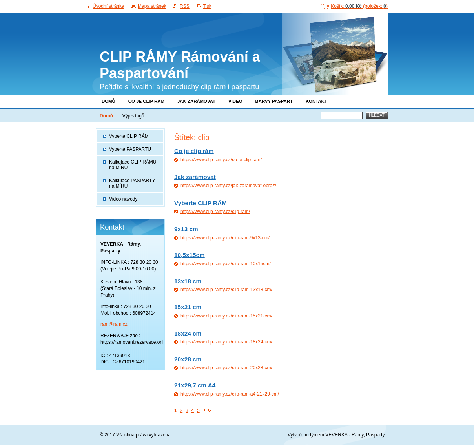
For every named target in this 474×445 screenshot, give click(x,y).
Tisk (207, 6)
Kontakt (316, 101)
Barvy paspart (274, 101)
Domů (108, 101)
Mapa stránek (152, 6)
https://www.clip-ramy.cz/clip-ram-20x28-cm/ (226, 367)
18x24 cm (187, 333)
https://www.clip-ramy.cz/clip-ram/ (215, 211)
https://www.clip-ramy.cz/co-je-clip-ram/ (221, 159)
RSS (185, 6)
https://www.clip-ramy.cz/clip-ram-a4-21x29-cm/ (229, 394)
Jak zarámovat (196, 101)
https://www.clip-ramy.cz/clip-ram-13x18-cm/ (226, 289)
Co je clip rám (146, 101)
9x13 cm (186, 229)
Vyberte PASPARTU (130, 149)
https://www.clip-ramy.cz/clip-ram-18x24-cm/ (226, 342)
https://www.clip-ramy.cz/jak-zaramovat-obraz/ (228, 185)
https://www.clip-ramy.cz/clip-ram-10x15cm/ (225, 263)
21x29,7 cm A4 (194, 385)
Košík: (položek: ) (359, 6)
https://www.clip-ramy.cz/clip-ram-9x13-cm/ (225, 238)
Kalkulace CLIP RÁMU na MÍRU (133, 164)
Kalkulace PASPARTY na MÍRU (132, 183)
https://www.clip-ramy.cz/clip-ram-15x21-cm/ (226, 316)
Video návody (123, 199)
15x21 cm (187, 307)
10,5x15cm (189, 255)
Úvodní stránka (108, 6)
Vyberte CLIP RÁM (200, 203)
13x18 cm (187, 281)
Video (235, 101)
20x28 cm (187, 359)
